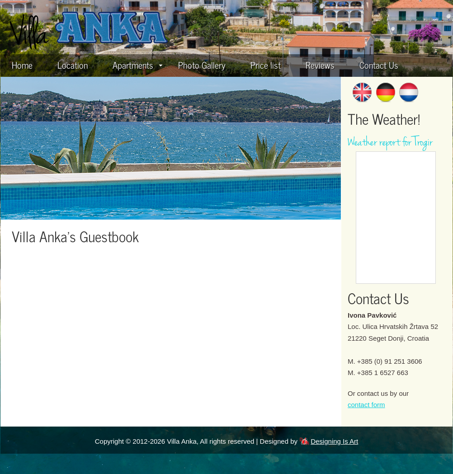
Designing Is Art (334, 441)
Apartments (137, 64)
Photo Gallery (202, 64)
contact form (366, 404)
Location (72, 64)
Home (22, 64)
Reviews (320, 64)
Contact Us (378, 64)
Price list (265, 64)
